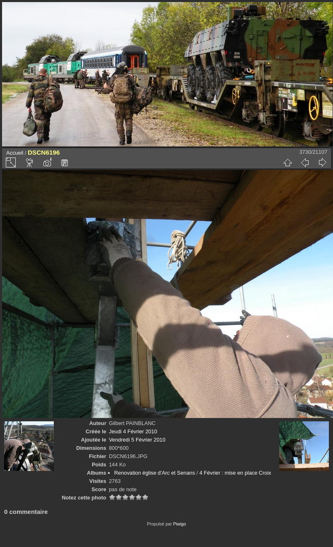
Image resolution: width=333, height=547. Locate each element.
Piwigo (179, 523)
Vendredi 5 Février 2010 (137, 440)
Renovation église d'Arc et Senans (154, 473)
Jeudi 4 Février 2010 (133, 431)
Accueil (14, 153)
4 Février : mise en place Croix (235, 473)
